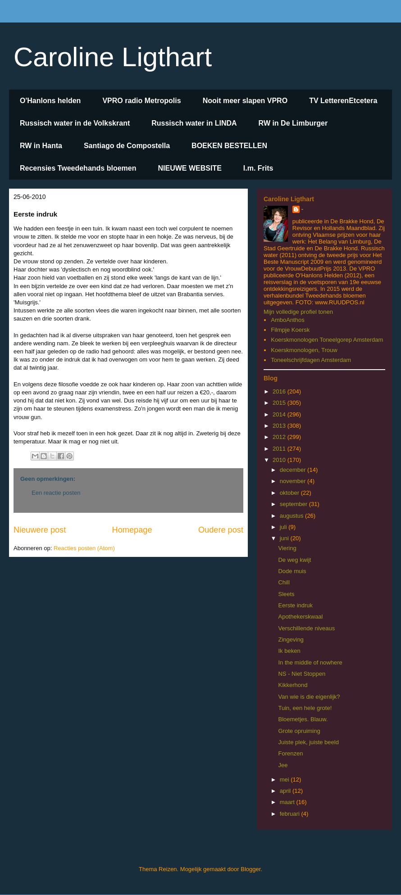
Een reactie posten (56, 492)
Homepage (132, 529)
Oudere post (220, 529)
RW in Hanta (41, 145)
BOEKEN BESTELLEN (229, 145)
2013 (280, 425)
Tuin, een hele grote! (305, 708)
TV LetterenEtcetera (343, 100)
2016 (280, 391)
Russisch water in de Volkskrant (75, 123)
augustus (292, 515)
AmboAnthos (287, 319)
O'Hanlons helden (50, 100)
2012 (280, 437)
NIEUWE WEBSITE (189, 168)
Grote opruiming (299, 731)
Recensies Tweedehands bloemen (78, 168)
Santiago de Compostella (127, 145)
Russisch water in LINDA (194, 123)
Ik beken (289, 650)
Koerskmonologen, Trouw (304, 350)
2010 (280, 460)
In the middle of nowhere (310, 662)
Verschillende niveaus (306, 628)
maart (288, 802)
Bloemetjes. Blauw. (303, 719)
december (293, 469)
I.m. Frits (258, 168)
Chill (283, 582)
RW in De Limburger (293, 123)
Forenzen (290, 753)
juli (284, 527)
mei (285, 779)
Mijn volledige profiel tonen (298, 311)
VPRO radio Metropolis (141, 100)
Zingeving (290, 639)
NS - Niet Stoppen (301, 673)
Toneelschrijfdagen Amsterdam (311, 360)
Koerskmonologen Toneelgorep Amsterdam (327, 339)
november (293, 481)
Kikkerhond (292, 685)
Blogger (250, 869)
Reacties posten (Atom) (84, 548)
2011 (280, 448)
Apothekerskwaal (300, 616)
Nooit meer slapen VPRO (245, 100)
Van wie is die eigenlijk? (309, 696)
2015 (280, 402)
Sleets (286, 594)
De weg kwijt (294, 559)
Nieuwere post (40, 529)
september (294, 504)
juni (285, 538)
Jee (282, 765)
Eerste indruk (295, 605)
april (286, 790)
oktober (290, 492)
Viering (287, 548)
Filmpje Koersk (290, 329)
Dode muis (292, 571)
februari (290, 813)
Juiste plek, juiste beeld (308, 742)
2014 (280, 414)
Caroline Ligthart (113, 57)
